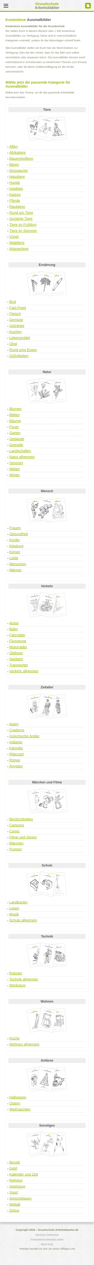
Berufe (14, 1162)
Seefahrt (16, 659)
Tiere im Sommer (23, 231)
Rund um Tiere (21, 213)
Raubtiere (17, 207)
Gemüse (16, 320)
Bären (14, 164)
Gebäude (16, 439)
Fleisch (15, 314)
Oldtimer (16, 653)
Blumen (15, 409)
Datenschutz (53, 1234)
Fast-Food (17, 308)
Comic (14, 831)
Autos (14, 623)
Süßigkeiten (19, 356)
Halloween (17, 1097)
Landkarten (18, 902)
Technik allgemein (23, 979)
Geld (13, 1168)
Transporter (18, 665)
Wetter (14, 469)
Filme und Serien (23, 837)
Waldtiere (17, 243)
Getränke (16, 326)
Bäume (15, 421)
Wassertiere (19, 249)
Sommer (16, 463)
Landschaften (20, 451)
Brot (12, 302)
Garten (15, 433)
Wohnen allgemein (24, 1044)
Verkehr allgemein (23, 671)
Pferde (14, 201)
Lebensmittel (19, 338)
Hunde (14, 183)
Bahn (13, 629)
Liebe (13, 558)
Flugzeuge (17, 641)
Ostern (14, 1103)
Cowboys (16, 730)
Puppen (15, 849)
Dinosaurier (18, 170)
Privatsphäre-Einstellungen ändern (47, 1239)
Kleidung (16, 546)
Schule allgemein (23, 920)
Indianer (16, 742)
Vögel (14, 237)
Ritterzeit (16, 754)
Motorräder (18, 647)
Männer (15, 570)
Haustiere (17, 176)
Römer (14, 760)
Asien (14, 724)
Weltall (14, 1204)
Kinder (14, 540)
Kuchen (15, 332)
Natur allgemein (22, 457)
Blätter (14, 415)
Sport (13, 1192)
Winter (14, 475)
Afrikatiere (17, 152)
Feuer (14, 427)
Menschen (17, 564)
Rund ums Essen (23, 350)
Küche (14, 1038)
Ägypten (16, 766)
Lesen (14, 908)
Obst (13, 344)
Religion (16, 1180)
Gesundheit (18, 534)
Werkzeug (17, 985)
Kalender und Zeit (23, 1174)
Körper (14, 552)
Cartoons (16, 825)
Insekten (16, 189)
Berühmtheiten (21, 819)
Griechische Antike (24, 736)
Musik (14, 914)
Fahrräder (17, 635)
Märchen (16, 843)
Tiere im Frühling (22, 225)
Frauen (15, 528)
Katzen (15, 195)
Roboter (15, 973)
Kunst (50, 1244)
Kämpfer (16, 748)
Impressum (40, 1234)
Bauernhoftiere (21, 158)
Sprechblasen (20, 1198)
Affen (13, 146)
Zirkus (14, 1210)
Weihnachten (19, 1109)
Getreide (16, 445)
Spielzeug (17, 1186)
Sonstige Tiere (21, 219)
